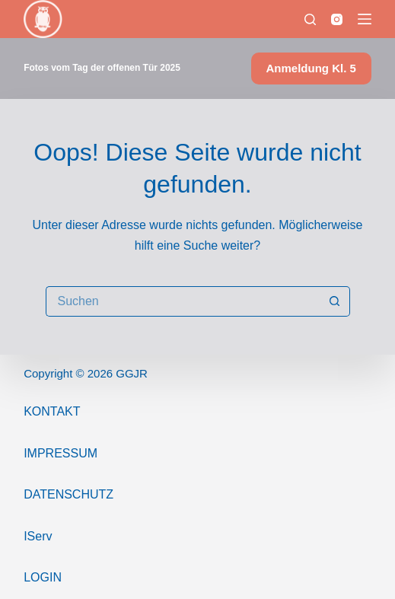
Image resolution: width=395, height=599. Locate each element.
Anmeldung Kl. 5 (311, 68)
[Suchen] (310, 19)
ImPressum (60, 453)
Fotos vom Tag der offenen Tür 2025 (102, 67)
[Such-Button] (335, 301)
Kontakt (52, 411)
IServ (38, 536)
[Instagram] (336, 19)
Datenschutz (68, 494)
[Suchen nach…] (183, 301)
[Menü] (364, 19)
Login (43, 577)
